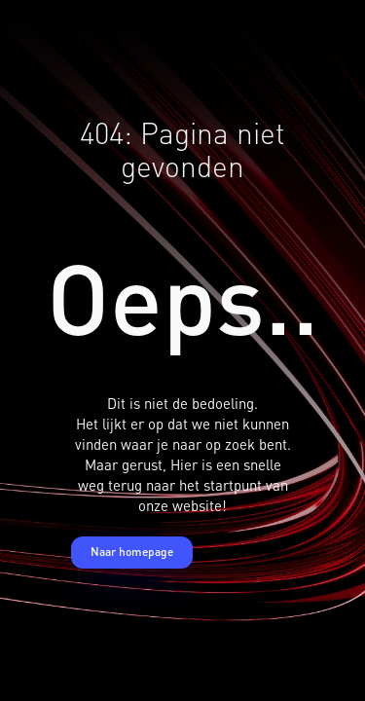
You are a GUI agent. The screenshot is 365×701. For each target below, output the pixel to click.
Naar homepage (132, 551)
